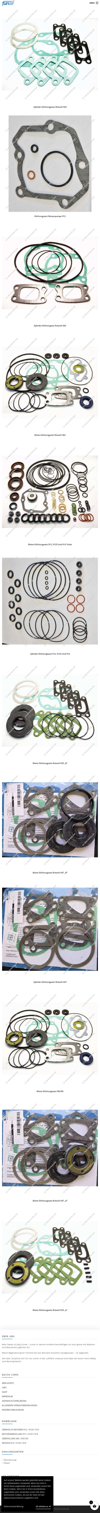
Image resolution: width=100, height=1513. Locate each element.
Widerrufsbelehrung (13, 1409)
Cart (4, 1387)
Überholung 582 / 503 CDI (15, 1438)
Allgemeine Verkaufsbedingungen (19, 1405)
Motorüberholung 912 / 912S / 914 (20, 1434)
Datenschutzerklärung (14, 1401)
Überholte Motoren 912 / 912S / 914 (20, 1429)
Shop (4, 1392)
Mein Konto (8, 1383)
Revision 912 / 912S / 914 (14, 1443)
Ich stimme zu (42, 1506)
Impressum (7, 1396)
